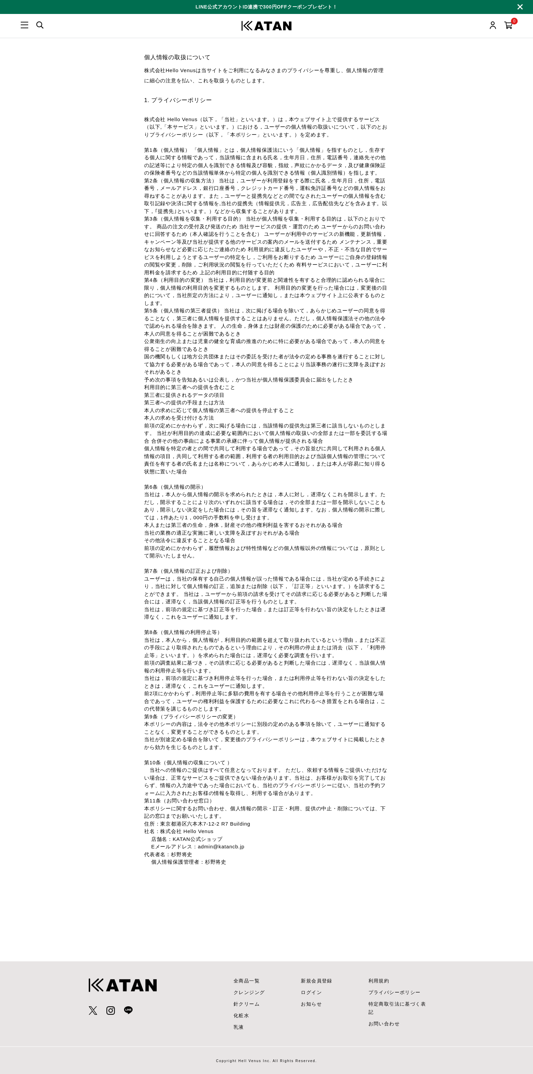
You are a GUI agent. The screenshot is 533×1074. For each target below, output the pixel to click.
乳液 (239, 1027)
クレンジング (249, 992)
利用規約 (379, 980)
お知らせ (311, 1004)
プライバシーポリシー (394, 992)
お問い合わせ (384, 1023)
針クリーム (247, 1004)
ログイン (311, 992)
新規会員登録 (316, 980)
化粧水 (241, 1015)
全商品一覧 (247, 980)
